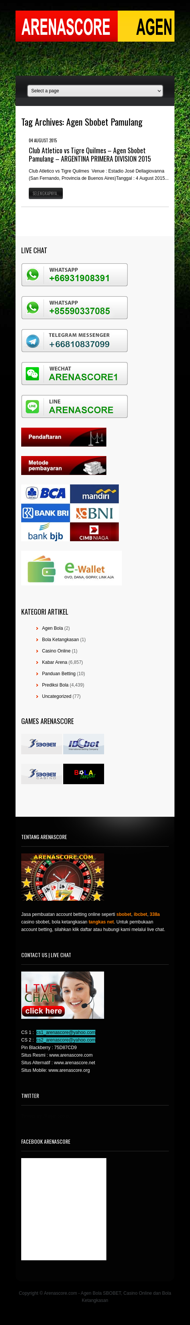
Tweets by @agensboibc (46, 1116)
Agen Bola (52, 628)
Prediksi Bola (55, 685)
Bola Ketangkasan (60, 639)
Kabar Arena (54, 662)
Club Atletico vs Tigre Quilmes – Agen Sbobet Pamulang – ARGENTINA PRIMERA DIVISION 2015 (90, 154)
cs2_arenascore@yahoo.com (65, 1040)
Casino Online (56, 651)
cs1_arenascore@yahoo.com (65, 1032)
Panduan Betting (59, 673)
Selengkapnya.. (46, 193)
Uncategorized (56, 696)
